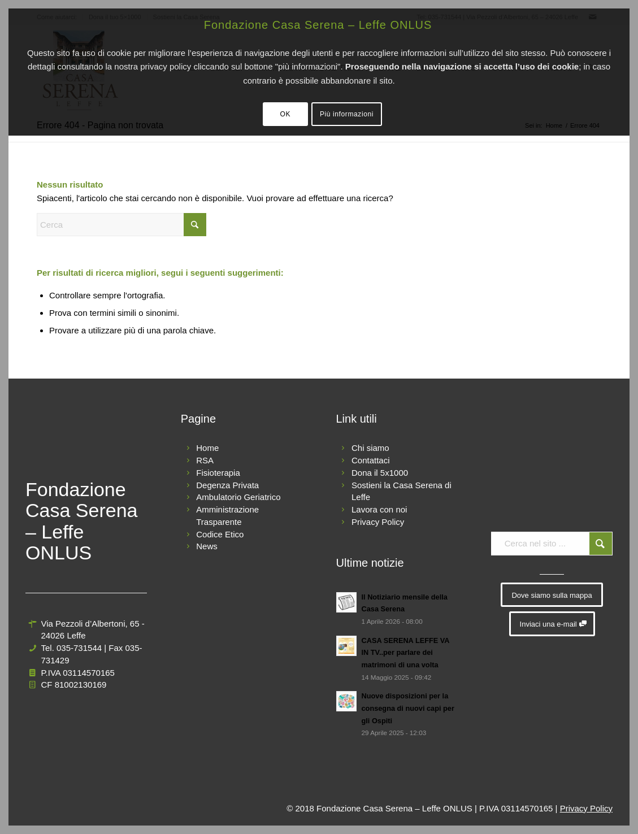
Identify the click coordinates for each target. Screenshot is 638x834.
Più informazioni (347, 114)
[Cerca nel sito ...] (552, 543)
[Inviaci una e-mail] (552, 623)
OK (285, 114)
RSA (205, 460)
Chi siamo (370, 448)
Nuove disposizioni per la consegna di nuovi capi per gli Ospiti (408, 708)
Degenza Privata (227, 485)
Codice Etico (220, 534)
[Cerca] (121, 224)
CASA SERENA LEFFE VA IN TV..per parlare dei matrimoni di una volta (406, 652)
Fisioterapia (218, 472)
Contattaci (370, 460)
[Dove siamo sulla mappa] (551, 595)
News (207, 546)
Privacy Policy (377, 522)
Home (207, 448)
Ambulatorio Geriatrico (238, 497)
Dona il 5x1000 (379, 472)
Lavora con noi (379, 509)
